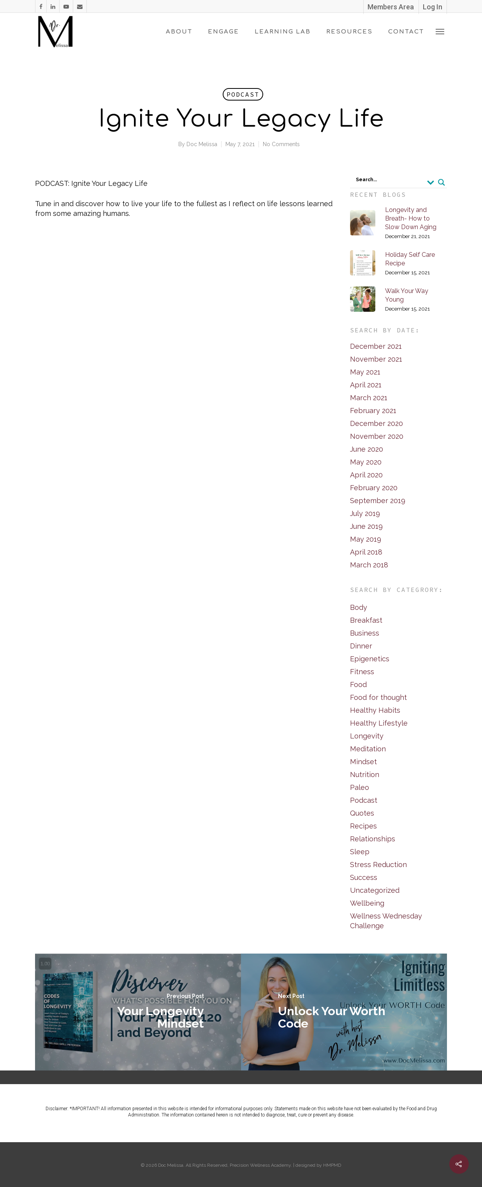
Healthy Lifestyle (379, 723)
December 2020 (376, 423)
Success (363, 877)
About (179, 31)
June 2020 (366, 449)
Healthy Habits (375, 710)
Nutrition (364, 774)
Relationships (372, 839)
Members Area (391, 7)
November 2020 (376, 436)
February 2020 (374, 488)
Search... (366, 179)
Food (358, 684)
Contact (406, 31)
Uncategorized (374, 890)
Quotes (362, 813)
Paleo (359, 787)
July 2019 (365, 513)
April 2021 (366, 385)
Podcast (243, 94)
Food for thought (378, 697)
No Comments (281, 144)
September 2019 (377, 500)
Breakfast (366, 620)
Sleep (359, 852)
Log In (432, 7)
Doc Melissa (201, 144)
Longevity (366, 736)
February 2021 (373, 410)
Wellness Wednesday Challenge (386, 921)
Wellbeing (367, 903)
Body (358, 607)
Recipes (363, 826)
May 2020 (366, 462)
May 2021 (365, 372)
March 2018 (369, 565)
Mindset (363, 762)
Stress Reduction (378, 864)
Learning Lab (283, 31)
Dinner (361, 646)
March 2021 (368, 398)
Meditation (368, 749)
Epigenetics (369, 659)
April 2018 (366, 552)
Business (364, 633)
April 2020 (366, 475)
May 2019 (365, 539)
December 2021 (376, 346)
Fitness (362, 672)
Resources (349, 31)
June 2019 (366, 526)
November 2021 (376, 359)
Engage (223, 31)
